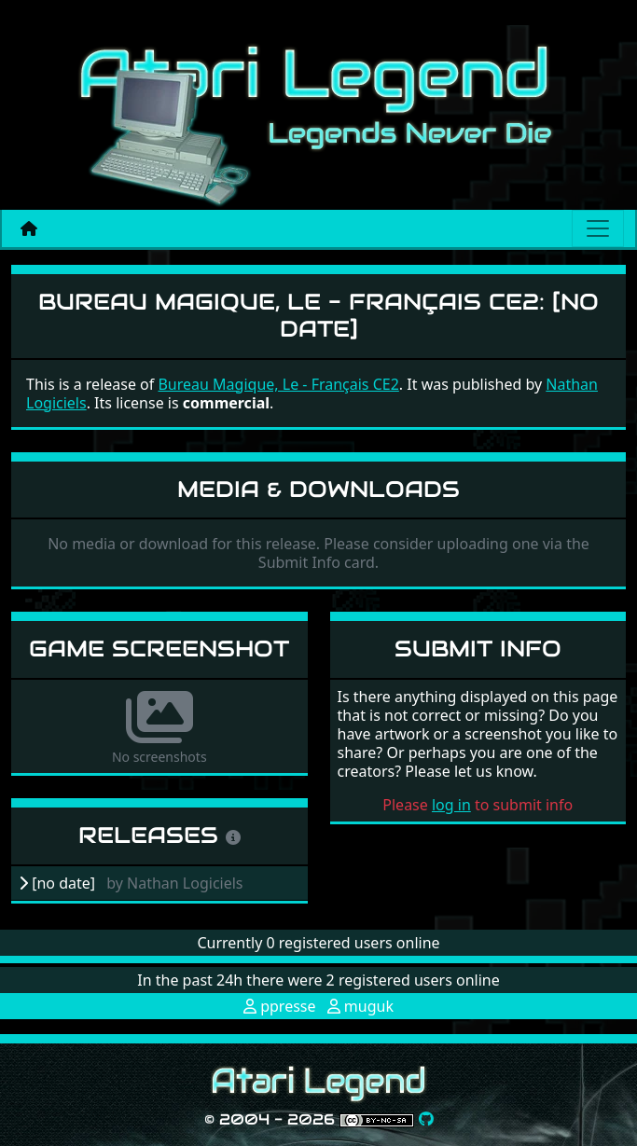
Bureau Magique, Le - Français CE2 (278, 384)
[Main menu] (598, 228)
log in (451, 804)
